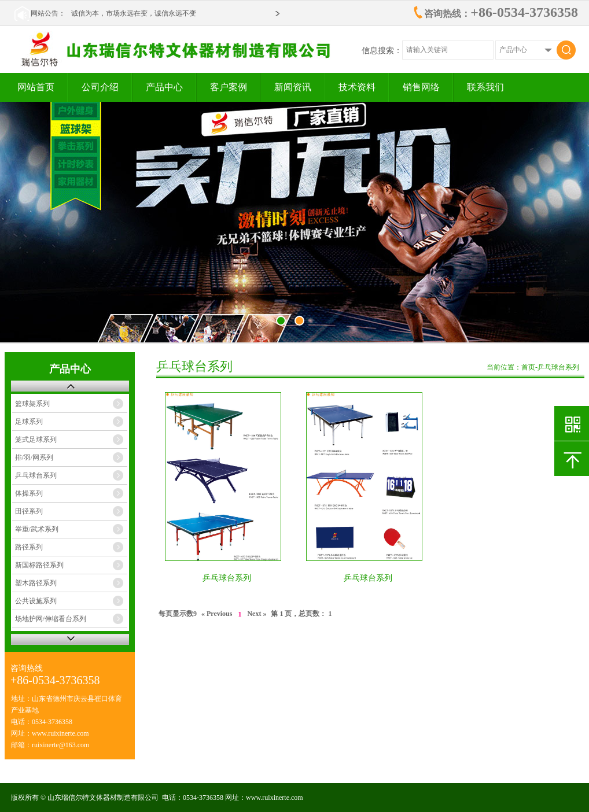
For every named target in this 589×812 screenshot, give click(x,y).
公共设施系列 (36, 601)
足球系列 (29, 422)
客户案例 (228, 87)
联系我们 (485, 87)
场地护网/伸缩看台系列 (50, 619)
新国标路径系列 (39, 565)
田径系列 (29, 511)
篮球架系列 (32, 404)
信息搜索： (382, 50)
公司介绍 (100, 87)
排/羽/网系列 (34, 457)
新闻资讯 (292, 87)
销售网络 (421, 87)
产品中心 (164, 87)
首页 (528, 367)
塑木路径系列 (36, 583)
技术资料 (357, 87)
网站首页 (35, 87)
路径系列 (29, 547)
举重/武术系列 (36, 529)
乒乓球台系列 (36, 475)
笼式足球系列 (36, 439)
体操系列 (29, 493)
